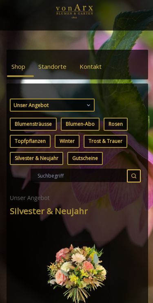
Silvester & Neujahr (36, 158)
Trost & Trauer (105, 141)
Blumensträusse (33, 124)
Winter (67, 141)
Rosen (116, 124)
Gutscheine (85, 158)
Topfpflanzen (30, 141)
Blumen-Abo (80, 124)
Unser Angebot (52, 105)
